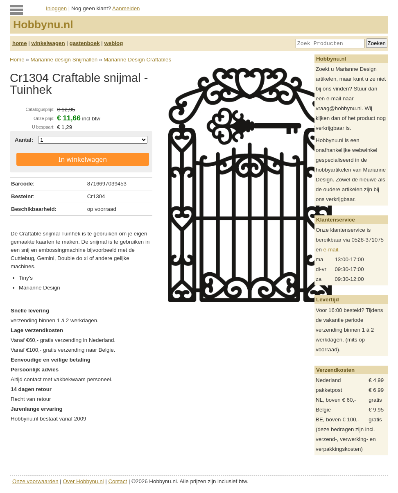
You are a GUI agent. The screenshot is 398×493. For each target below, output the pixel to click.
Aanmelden (126, 8)
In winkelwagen (83, 159)
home (19, 43)
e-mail (330, 249)
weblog (113, 43)
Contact (117, 481)
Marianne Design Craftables (137, 60)
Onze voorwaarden (35, 481)
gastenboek (85, 43)
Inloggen (56, 8)
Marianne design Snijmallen (63, 60)
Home (17, 60)
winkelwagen (48, 43)
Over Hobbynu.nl (83, 481)
